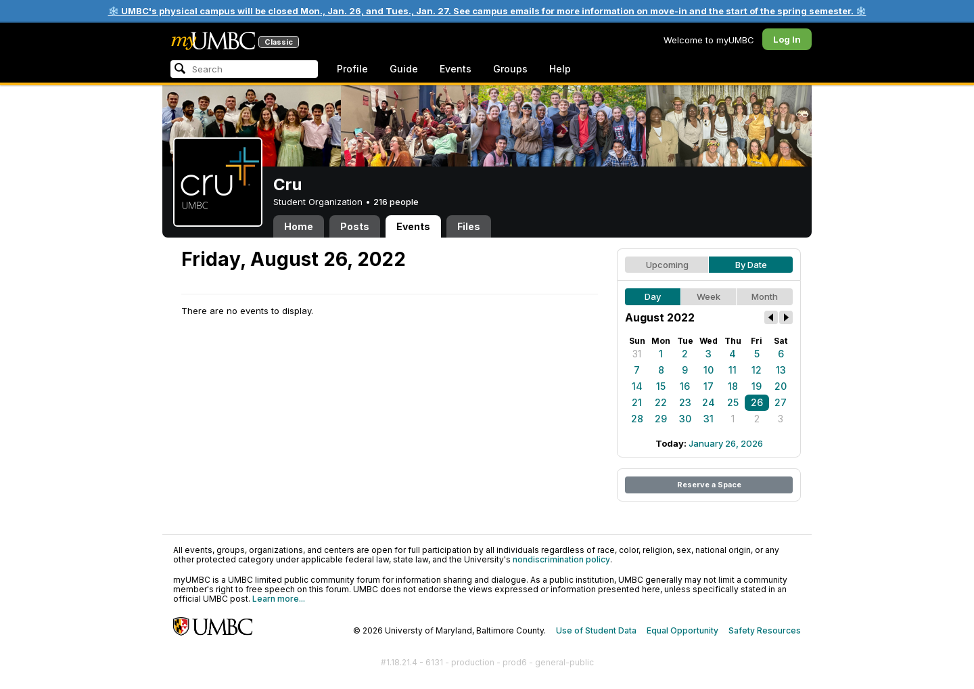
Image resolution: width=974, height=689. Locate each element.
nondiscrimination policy (561, 559)
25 (733, 402)
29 (661, 418)
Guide (404, 68)
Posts (354, 226)
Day (653, 296)
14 (637, 386)
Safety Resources (764, 630)
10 (708, 370)
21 (637, 402)
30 (685, 418)
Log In (787, 39)
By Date (751, 264)
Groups (510, 68)
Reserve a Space (709, 484)
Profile (352, 68)
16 (685, 386)
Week (708, 296)
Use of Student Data (596, 630)
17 (708, 386)
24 (708, 402)
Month (764, 296)
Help (560, 68)
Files (468, 226)
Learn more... (278, 599)
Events (455, 68)
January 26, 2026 (726, 443)
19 (756, 386)
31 (636, 353)
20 (780, 386)
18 (733, 386)
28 (637, 418)
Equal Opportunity (682, 630)
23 (685, 402)
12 (756, 370)
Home (298, 226)
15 (661, 386)
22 (661, 402)
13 (781, 370)
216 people (396, 201)
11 (732, 370)
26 (757, 402)
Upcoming (667, 264)
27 (780, 402)
